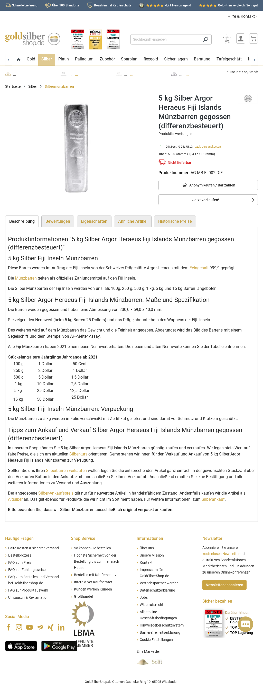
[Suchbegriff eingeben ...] (165, 39)
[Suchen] (206, 39)
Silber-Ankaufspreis (55, 493)
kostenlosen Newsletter (221, 554)
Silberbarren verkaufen (66, 470)
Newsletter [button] (212, 538)
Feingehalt (199, 267)
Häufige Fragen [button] (19, 538)
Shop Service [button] (83, 538)
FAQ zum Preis (19, 562)
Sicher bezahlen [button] (217, 601)
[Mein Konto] (240, 38)
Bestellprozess (19, 555)
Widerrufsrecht (151, 605)
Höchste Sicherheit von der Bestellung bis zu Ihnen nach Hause (96, 561)
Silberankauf (213, 499)
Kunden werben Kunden (93, 589)
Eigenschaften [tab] (94, 221)
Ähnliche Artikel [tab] (132, 221)
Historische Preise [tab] (175, 221)
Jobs (144, 597)
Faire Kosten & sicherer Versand (33, 548)
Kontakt (146, 562)
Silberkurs (78, 454)
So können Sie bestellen (92, 548)
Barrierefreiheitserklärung (160, 632)
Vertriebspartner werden (159, 583)
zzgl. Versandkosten (208, 146)
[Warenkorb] (253, 38)
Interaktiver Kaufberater (93, 582)
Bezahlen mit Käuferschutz (112, 5)
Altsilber (15, 499)
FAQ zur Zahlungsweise (26, 570)
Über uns (147, 548)
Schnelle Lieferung (24, 5)
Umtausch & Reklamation (28, 597)
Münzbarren (26, 278)
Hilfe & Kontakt (241, 16)
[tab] (22, 221)
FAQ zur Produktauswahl (28, 590)
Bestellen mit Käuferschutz (95, 575)
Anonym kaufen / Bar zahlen (208, 186)
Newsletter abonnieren (224, 585)
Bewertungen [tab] (57, 221)
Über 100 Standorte (65, 5)
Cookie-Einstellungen (156, 640)
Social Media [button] (17, 616)
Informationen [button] (150, 538)
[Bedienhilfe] (227, 38)
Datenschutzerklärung (157, 590)
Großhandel (83, 596)
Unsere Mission (152, 555)
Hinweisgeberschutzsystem (162, 625)
